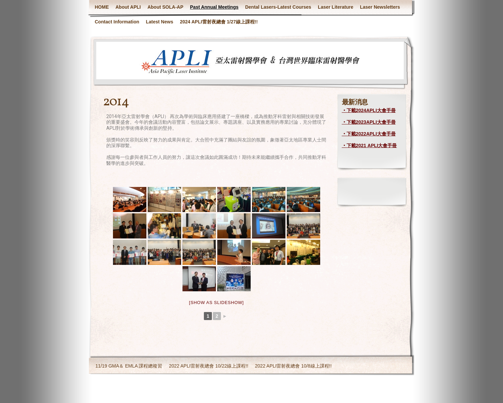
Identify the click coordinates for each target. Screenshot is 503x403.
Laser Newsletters (380, 7)
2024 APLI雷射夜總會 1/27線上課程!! (219, 21)
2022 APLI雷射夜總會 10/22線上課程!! (208, 366)
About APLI (128, 7)
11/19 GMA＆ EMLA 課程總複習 (129, 366)
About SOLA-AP (165, 7)
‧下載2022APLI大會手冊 (369, 133)
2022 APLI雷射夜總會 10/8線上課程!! (293, 366)
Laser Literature (335, 7)
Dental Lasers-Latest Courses (278, 7)
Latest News (159, 21)
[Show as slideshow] (216, 302)
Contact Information (117, 21)
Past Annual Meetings (214, 7)
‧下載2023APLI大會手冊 (369, 122)
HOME (102, 7)
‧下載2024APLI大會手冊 (369, 110)
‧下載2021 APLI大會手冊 (369, 145)
